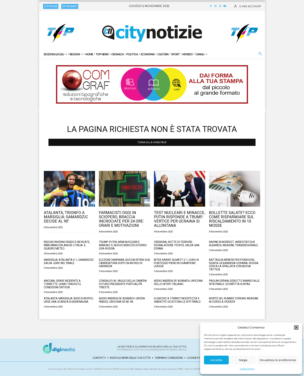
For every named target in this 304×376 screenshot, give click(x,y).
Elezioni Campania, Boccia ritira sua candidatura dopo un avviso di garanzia (124, 263)
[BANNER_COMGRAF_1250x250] (152, 84)
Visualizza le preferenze (277, 360)
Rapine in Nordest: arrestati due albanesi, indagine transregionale (233, 243)
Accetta (216, 360)
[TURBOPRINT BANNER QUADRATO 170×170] (60, 33)
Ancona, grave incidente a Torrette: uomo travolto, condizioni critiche (62, 284)
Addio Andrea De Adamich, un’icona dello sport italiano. (178, 282)
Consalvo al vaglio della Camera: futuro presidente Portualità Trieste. (123, 284)
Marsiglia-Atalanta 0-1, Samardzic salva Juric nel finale (69, 261)
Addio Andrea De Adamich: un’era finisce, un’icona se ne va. (122, 300)
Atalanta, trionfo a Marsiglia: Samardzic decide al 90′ (66, 217)
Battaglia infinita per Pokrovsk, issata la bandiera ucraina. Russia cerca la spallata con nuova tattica (233, 264)
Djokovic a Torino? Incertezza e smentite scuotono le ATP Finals (177, 300)
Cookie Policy (247, 368)
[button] (296, 327)
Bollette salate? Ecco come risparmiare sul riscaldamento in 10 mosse (232, 219)
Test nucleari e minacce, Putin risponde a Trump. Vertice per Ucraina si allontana (179, 219)
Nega (243, 360)
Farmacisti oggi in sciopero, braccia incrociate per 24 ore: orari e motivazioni (121, 219)
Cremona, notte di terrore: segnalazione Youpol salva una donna (177, 245)
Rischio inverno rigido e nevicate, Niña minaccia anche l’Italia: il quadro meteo (67, 245)
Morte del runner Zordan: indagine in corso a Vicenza (233, 300)
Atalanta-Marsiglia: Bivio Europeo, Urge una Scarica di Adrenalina (68, 300)
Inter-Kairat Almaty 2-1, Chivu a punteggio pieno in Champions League (176, 263)
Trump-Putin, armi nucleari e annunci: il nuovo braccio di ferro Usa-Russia (123, 245)
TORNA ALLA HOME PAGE (152, 142)
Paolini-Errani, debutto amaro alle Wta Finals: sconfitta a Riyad (234, 282)
